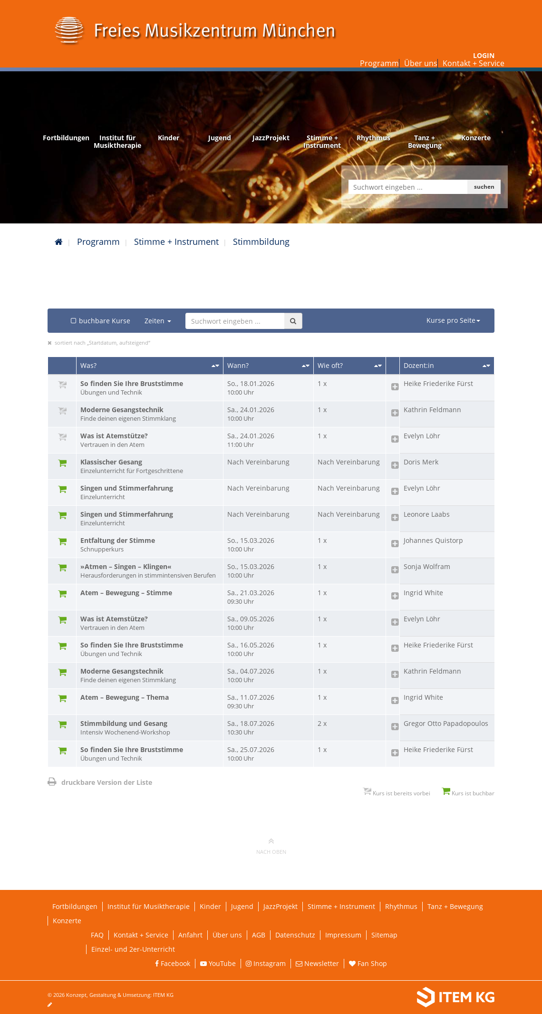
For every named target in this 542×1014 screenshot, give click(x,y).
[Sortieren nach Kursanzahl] (378, 365)
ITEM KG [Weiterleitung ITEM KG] (163, 994)
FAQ (97, 934)
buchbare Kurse (99, 320)
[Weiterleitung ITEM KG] (393, 997)
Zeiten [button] (158, 320)
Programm (379, 63)
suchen (484, 187)
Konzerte (67, 920)
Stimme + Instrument (176, 241)
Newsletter (317, 963)
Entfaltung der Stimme (149, 545)
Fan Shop (368, 963)
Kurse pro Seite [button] (453, 320)
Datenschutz (295, 934)
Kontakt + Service (473, 63)
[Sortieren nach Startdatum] (306, 365)
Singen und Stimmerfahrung (149, 492)
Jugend (242, 906)
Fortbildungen (74, 906)
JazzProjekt (280, 906)
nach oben (271, 845)
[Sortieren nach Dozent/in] (486, 365)
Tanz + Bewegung (455, 906)
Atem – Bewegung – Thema (124, 697)
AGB (258, 934)
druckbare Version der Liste (100, 782)
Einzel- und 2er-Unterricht (133, 949)
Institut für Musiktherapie (148, 906)
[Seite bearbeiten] (54, 1004)
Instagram (266, 963)
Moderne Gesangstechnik (149, 414)
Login (483, 55)
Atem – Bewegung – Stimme (126, 592)
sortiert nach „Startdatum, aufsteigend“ (102, 342)
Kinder (210, 906)
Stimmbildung (261, 241)
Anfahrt (190, 934)
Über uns (420, 63)
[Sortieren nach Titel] (215, 365)
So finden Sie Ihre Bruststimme (149, 388)
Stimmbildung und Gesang (149, 728)
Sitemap (384, 934)
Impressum (343, 934)
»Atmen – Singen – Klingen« (149, 571)
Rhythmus (401, 906)
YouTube (218, 963)
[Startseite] (59, 241)
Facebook (172, 963)
